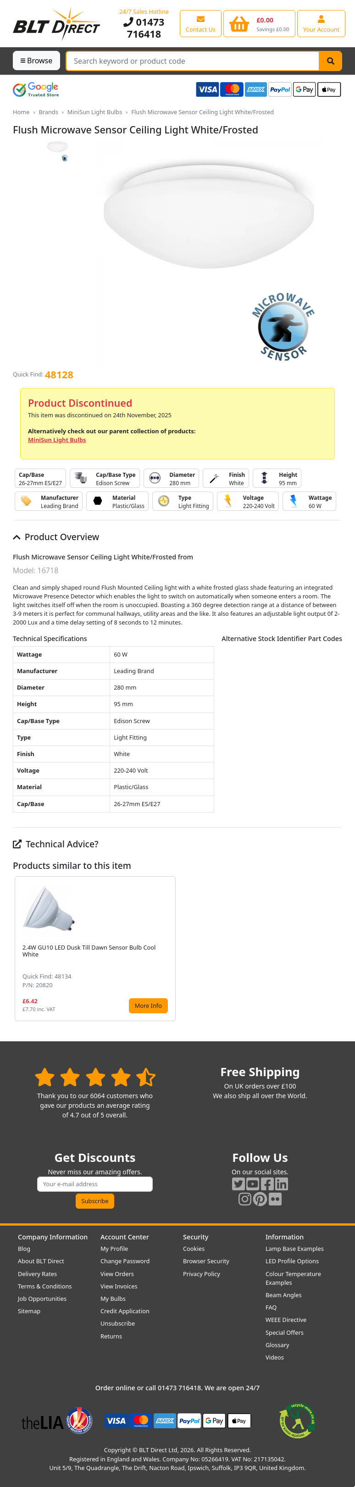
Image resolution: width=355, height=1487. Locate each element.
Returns (111, 1336)
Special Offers (285, 1332)
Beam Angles (284, 1295)
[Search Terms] (193, 61)
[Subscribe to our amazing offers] (95, 1184)
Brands (48, 112)
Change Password (125, 1261)
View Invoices (119, 1286)
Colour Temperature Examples (293, 1278)
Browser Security (206, 1261)
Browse (36, 60)
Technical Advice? (56, 844)
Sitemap (29, 1311)
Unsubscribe (117, 1323)
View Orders (117, 1274)
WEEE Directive (286, 1320)
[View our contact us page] (201, 23)
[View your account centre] (321, 23)
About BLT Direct (41, 1261)
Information (285, 1237)
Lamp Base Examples (295, 1248)
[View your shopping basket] (259, 23)
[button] (334, 948)
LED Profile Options (292, 1261)
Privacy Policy (201, 1274)
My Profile (114, 1248)
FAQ (271, 1307)
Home (21, 112)
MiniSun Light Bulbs (94, 112)
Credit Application (125, 1311)
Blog (24, 1248)
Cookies (194, 1248)
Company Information (53, 1237)
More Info (148, 1005)
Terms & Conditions (45, 1286)
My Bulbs (113, 1298)
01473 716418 (143, 27)
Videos (275, 1357)
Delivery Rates (37, 1274)
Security (195, 1237)
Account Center (124, 1237)
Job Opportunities (42, 1298)
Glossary (277, 1345)
